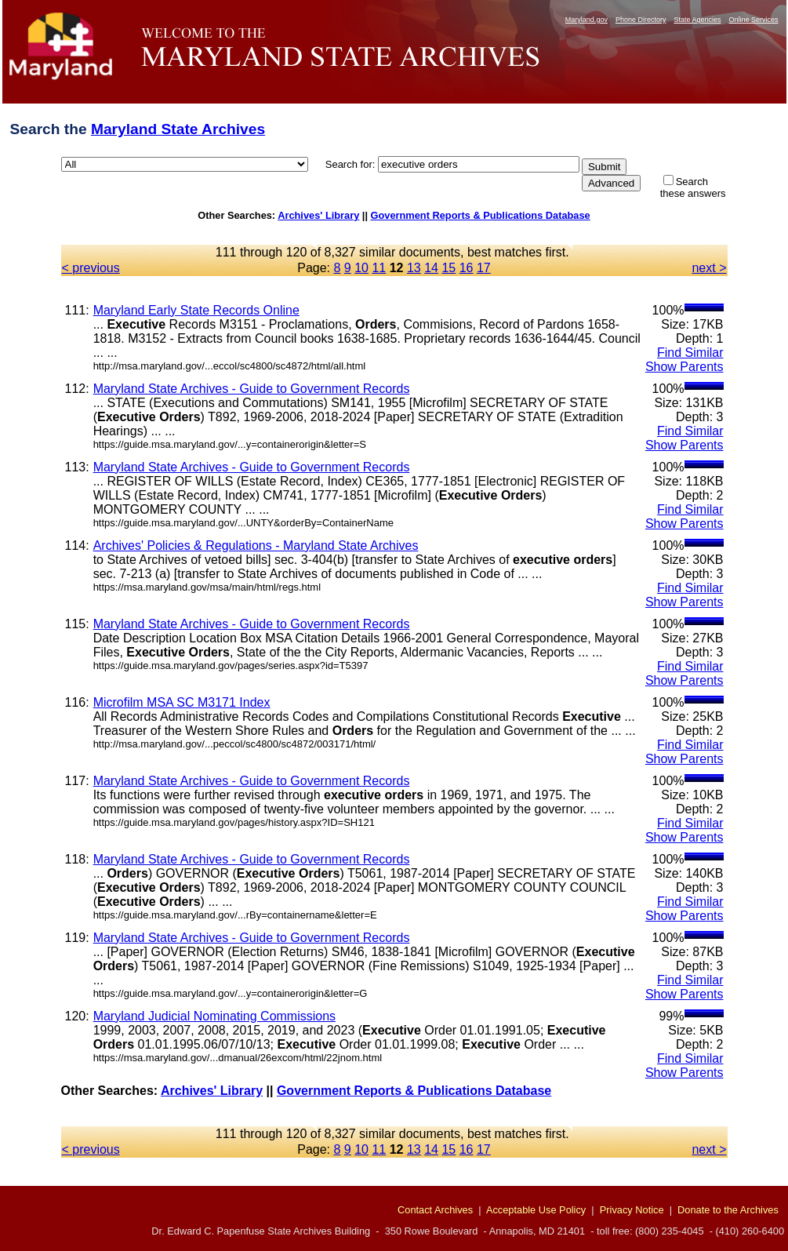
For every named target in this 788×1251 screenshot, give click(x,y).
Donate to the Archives (728, 1210)
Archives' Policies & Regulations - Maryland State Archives (256, 545)
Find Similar (690, 352)
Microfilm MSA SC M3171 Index (182, 702)
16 (466, 268)
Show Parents (684, 366)
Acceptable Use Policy (536, 1210)
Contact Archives (435, 1210)
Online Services (753, 20)
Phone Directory (641, 20)
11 (379, 268)
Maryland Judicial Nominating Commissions (214, 1016)
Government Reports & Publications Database (480, 215)
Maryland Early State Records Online (196, 310)
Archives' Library (318, 215)
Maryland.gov (586, 20)
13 (414, 268)
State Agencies (697, 20)
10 (361, 268)
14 (431, 268)
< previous (91, 268)
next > (709, 268)
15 (448, 268)
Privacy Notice (632, 1210)
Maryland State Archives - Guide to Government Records (251, 388)
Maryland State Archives (178, 129)
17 (484, 268)
